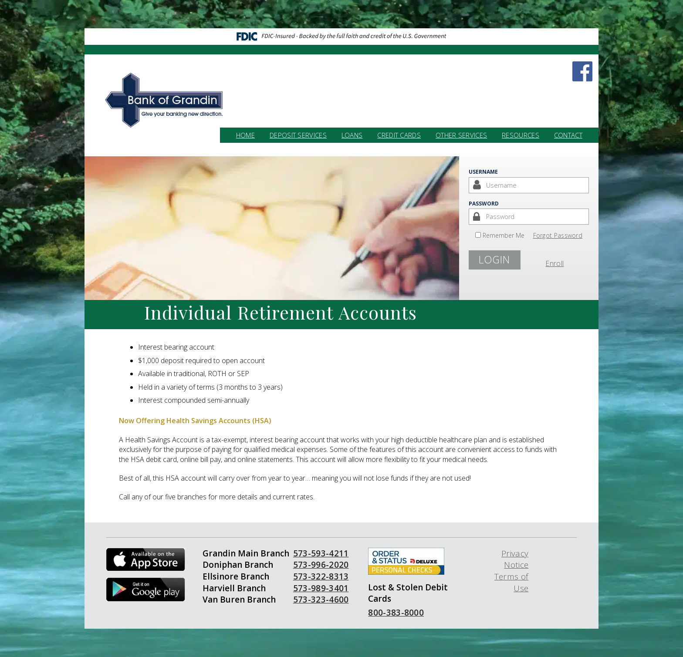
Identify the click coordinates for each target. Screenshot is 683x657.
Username (483, 171)
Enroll (554, 263)
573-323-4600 (321, 599)
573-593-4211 (321, 553)
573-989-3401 (321, 588)
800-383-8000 (396, 612)
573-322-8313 (321, 576)
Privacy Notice (514, 559)
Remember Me (503, 235)
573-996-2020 (321, 564)
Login (494, 259)
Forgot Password (558, 235)
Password (484, 203)
